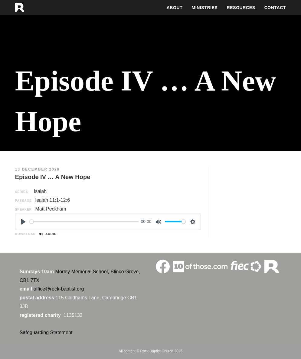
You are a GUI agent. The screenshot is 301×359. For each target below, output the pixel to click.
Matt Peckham (50, 208)
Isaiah (40, 191)
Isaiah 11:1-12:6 (52, 200)
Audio (48, 234)
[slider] (84, 221)
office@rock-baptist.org (59, 288)
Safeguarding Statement (46, 332)
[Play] (23, 222)
